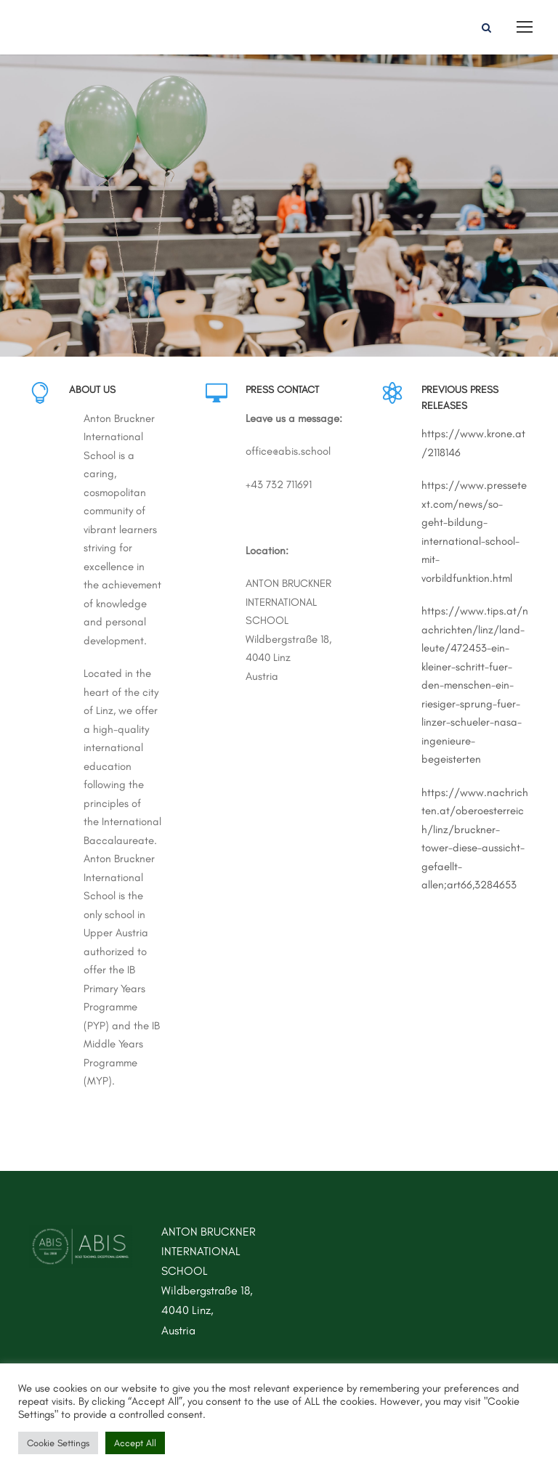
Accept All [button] (135, 1443)
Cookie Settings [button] (58, 1443)
